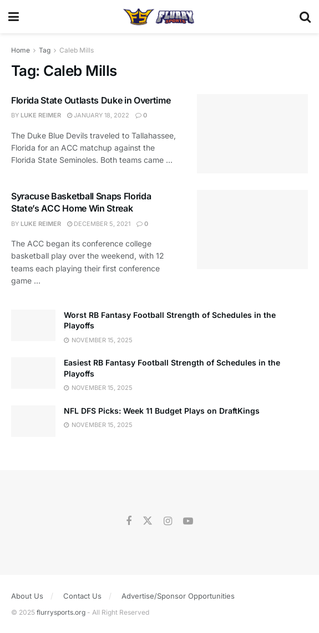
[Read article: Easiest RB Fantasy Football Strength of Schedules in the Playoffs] (33, 373)
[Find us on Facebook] (128, 521)
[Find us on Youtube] (188, 521)
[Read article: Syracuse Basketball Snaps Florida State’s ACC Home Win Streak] (252, 229)
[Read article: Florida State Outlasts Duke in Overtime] (252, 133)
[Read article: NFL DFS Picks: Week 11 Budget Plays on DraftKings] (33, 421)
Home (20, 50)
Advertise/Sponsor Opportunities (178, 595)
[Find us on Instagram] (168, 521)
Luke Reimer (41, 115)
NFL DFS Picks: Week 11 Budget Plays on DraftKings (162, 410)
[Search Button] (305, 16)
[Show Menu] (13, 16)
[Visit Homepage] (159, 17)
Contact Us (82, 595)
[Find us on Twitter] (148, 521)
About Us (27, 595)
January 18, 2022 (98, 115)
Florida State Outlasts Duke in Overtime (91, 100)
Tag (44, 50)
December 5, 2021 (98, 224)
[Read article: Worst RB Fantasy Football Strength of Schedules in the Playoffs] (33, 325)
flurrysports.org (61, 612)
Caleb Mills (76, 50)
